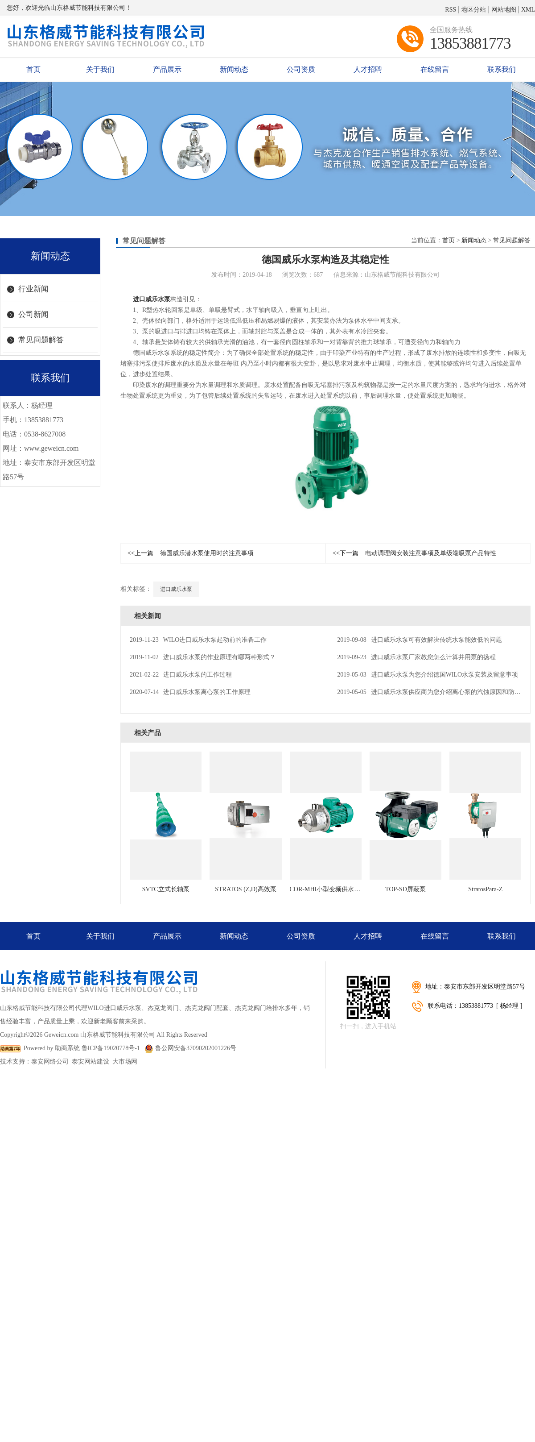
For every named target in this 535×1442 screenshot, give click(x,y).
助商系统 (67, 1048)
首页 (33, 69)
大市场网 (124, 1061)
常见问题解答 (41, 340)
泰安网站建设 (90, 1061)
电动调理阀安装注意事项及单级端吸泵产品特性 (414, 553)
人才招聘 (368, 69)
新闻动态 (234, 69)
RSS (450, 9)
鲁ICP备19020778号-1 (111, 1048)
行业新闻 (33, 289)
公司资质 (301, 69)
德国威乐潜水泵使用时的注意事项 (191, 553)
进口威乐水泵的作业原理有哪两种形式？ (203, 657)
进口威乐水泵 (151, 299)
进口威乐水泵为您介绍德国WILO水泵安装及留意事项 (427, 674)
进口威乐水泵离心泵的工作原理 (190, 692)
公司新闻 (33, 314)
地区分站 (473, 9)
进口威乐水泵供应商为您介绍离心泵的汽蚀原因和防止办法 (435, 692)
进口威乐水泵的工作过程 (181, 674)
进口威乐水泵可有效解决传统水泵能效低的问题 (419, 639)
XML (528, 9)
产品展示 (167, 69)
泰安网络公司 (50, 1061)
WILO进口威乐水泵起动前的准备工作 (198, 639)
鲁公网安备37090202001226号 (190, 1048)
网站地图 (503, 9)
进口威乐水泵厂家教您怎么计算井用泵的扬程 (416, 657)
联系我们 (501, 69)
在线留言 (434, 69)
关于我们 (100, 69)
